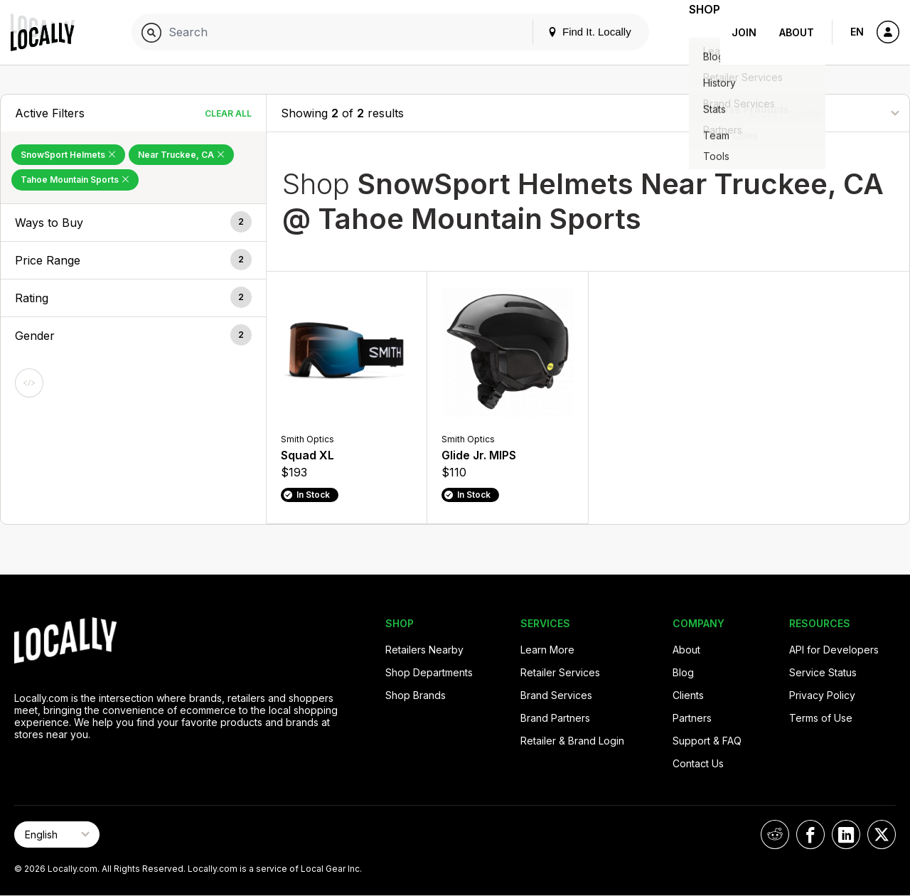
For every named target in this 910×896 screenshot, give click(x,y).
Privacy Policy (822, 695)
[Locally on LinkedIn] (846, 834)
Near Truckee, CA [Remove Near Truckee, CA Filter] (181, 154)
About (796, 32)
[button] (133, 222)
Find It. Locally (569, 32)
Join (744, 32)
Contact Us (698, 763)
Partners (692, 718)
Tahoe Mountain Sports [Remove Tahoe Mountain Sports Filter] (75, 179)
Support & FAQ (707, 741)
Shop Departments (429, 672)
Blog (683, 672)
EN (857, 32)
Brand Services (556, 695)
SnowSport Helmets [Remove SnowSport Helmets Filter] (68, 154)
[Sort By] (824, 112)
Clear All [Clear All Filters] (228, 113)
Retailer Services (560, 672)
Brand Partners (555, 718)
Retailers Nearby (424, 650)
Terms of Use (820, 718)
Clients (688, 695)
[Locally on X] (881, 834)
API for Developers (834, 650)
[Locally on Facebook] (810, 834)
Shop (694, 32)
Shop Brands (415, 695)
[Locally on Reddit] (775, 834)
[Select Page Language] (57, 834)
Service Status (823, 672)
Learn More (547, 650)
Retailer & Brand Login (572, 741)
